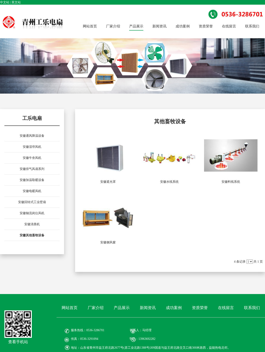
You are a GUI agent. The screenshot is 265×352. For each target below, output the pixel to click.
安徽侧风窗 (108, 242)
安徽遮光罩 (108, 181)
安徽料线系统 (230, 181)
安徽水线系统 (169, 181)
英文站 (16, 2)
